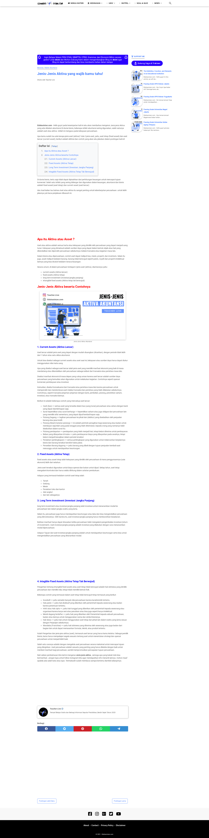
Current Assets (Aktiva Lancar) (62, 159)
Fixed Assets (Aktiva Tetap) (61, 163)
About (86, 825)
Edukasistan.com (107, 834)
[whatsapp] (101, 728)
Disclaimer (120, 825)
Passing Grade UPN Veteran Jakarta (156, 84)
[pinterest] (83, 728)
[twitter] (64, 728)
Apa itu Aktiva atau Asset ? (56, 151)
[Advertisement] (104, 30)
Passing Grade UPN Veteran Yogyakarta (158, 97)
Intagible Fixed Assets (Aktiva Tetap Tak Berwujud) (71, 172)
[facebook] (46, 728)
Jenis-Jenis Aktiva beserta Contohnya (61, 155)
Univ (109, 3)
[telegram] (119, 728)
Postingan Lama (120, 801)
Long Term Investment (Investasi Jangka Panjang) (71, 167)
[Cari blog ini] (170, 3)
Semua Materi (75, 3)
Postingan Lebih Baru (47, 801)
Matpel (123, 3)
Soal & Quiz (141, 3)
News (155, 3)
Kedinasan (93, 3)
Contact (95, 825)
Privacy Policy (107, 825)
